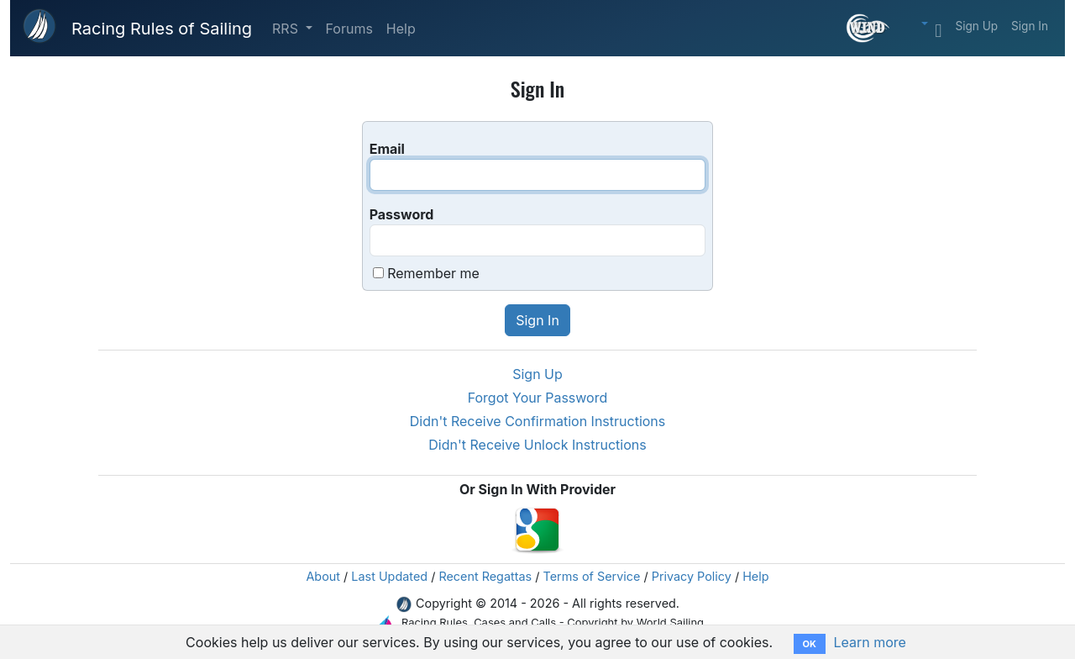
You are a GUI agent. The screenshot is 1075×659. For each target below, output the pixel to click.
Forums (349, 28)
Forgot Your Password (538, 397)
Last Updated (389, 576)
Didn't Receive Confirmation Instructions (538, 421)
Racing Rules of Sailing (161, 28)
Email (387, 148)
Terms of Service (592, 576)
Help (401, 28)
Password (402, 214)
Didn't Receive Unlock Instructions (537, 444)
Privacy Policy (692, 576)
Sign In (1029, 26)
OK (809, 644)
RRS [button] (287, 28)
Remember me (433, 273)
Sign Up (976, 26)
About (323, 576)
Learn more (869, 642)
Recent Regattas (485, 576)
